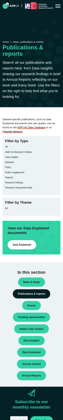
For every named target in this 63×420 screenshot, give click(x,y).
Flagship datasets (12, 131)
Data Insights (11, 157)
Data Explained (22, 244)
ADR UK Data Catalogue (31, 127)
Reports (9, 177)
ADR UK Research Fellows (18, 152)
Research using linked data (18, 187)
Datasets (9, 162)
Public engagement (14, 172)
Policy (8, 167)
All (6, 147)
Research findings (14, 182)
